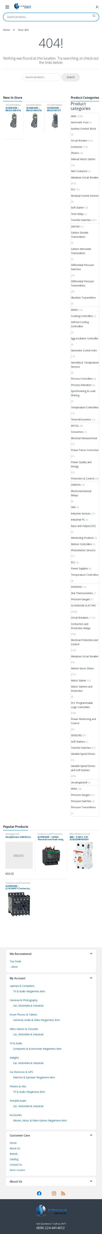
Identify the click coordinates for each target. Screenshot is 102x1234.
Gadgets (14, 1057)
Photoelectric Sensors (83, 550)
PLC (73, 189)
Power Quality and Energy (81, 464)
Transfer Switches (81, 220)
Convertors (77, 432)
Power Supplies (79, 568)
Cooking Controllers (82, 316)
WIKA (74, 788)
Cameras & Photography (24, 1000)
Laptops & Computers (22, 985)
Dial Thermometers (82, 593)
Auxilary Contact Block (83, 128)
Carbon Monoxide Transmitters (81, 251)
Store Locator (17, 1170)
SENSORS (76, 735)
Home (6, 30)
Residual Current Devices (85, 195)
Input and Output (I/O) (83, 526)
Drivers (75, 153)
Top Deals (15, 961)
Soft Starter (77, 207)
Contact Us (16, 1164)
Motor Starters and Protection (81, 688)
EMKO (74, 309)
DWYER (75, 226)
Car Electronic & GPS (21, 1072)
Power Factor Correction (85, 450)
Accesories (16, 1115)
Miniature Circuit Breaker (85, 177)
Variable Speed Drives (83, 753)
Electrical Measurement (84, 438)
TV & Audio (16, 1043)
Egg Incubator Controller (84, 338)
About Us (15, 1148)
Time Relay (77, 214)
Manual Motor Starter (83, 159)
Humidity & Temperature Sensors (85, 364)
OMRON (76, 484)
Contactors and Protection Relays (81, 626)
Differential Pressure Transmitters (82, 283)
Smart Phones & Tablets (23, 1014)
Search (94, 17)
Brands (14, 1153)
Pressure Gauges (80, 599)
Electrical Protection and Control (84, 642)
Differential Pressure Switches (82, 267)
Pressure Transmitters (83, 807)
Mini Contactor (79, 171)
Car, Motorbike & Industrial (28, 1005)
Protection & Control (82, 478)
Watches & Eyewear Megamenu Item (34, 1077)
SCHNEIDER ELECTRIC (83, 605)
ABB (73, 116)
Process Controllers (82, 378)
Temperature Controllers (85, 407)
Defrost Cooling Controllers (80, 324)
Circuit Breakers (12, 104)
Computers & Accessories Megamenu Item (37, 1048)
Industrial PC (78, 519)
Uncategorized (79, 782)
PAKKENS (76, 586)
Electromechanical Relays (81, 493)
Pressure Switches (81, 801)
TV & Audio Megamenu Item (29, 991)
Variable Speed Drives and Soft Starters (83, 768)
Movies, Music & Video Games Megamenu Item (40, 1120)
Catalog (14, 1159)
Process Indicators (81, 385)
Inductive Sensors (81, 513)
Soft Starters (78, 741)
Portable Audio (18, 1100)
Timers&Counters (81, 419)
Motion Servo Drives (82, 668)
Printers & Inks (18, 1086)
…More (14, 966)
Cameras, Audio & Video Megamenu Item (36, 1020)
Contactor (76, 146)
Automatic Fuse (80, 122)
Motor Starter (78, 680)
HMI (73, 507)
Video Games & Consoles (24, 1029)
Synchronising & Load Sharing (83, 393)
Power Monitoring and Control (83, 721)
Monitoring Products (82, 537)
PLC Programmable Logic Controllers (82, 705)
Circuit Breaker (79, 140)
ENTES (75, 425)
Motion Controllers (81, 544)
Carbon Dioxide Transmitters (79, 234)
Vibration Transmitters (83, 297)
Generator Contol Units (84, 350)
